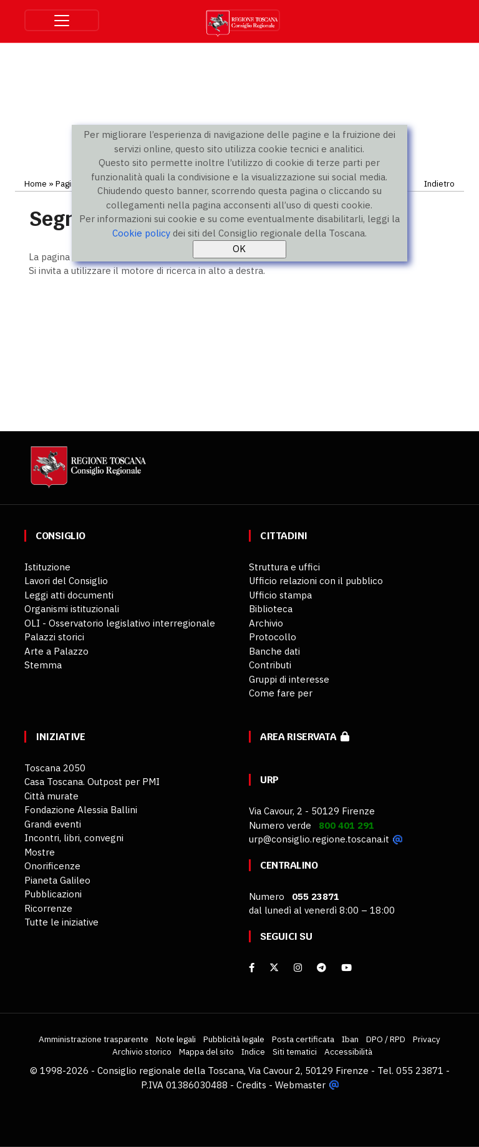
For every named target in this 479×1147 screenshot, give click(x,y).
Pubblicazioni (53, 894)
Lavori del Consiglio (66, 581)
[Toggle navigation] (61, 20)
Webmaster (300, 1085)
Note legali (176, 1039)
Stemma (43, 665)
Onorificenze (52, 866)
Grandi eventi (52, 824)
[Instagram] (298, 968)
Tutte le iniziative (61, 922)
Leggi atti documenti (69, 595)
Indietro (439, 183)
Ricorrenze (48, 908)
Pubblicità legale (233, 1039)
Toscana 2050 (54, 768)
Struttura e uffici (284, 567)
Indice (253, 1051)
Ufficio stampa (280, 595)
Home (35, 183)
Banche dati (274, 651)
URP (269, 779)
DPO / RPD (385, 1039)
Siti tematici (295, 1051)
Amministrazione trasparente (93, 1039)
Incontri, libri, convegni (73, 838)
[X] (274, 968)
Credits (251, 1085)
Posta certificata (303, 1039)
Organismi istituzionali (71, 609)
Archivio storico (142, 1051)
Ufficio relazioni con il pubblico (316, 581)
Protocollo (272, 637)
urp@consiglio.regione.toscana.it (319, 839)
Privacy (426, 1039)
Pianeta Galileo (57, 880)
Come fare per (280, 693)
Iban (350, 1039)
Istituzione (47, 567)
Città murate (51, 796)
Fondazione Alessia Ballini (80, 810)
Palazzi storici (54, 637)
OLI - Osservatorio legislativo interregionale (119, 623)
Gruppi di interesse (289, 679)
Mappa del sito (206, 1051)
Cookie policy (141, 233)
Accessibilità (348, 1051)
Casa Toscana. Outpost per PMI (92, 782)
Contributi (270, 665)
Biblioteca (271, 609)
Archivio (266, 623)
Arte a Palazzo (56, 651)
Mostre (39, 852)
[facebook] (251, 968)
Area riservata (304, 736)
